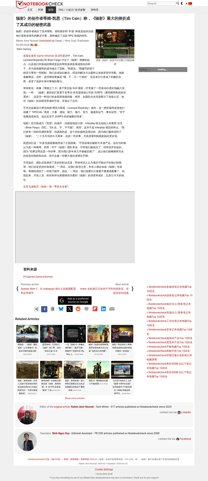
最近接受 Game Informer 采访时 (44, 55)
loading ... (144, 69)
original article (62, 406)
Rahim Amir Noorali (82, 406)
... (39, 44)
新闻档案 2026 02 (89, 459)
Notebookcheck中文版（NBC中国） (45, 459)
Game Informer (44, 276)
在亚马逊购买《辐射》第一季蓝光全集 (45, 186)
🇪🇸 (35, 44)
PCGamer (28, 276)
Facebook (184, 438)
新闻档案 (74, 459)
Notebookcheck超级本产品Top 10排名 (170, 338)
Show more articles (75, 398)
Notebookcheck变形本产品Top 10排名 (170, 342)
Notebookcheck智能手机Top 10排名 (169, 350)
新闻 (50, 9)
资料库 (95, 9)
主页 (29, 9)
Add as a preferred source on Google (73, 300)
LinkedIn (184, 412)
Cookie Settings (104, 469)
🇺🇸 (32, 44)
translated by (47, 40)
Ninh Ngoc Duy (61, 433)
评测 (40, 9)
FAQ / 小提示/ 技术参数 (72, 9)
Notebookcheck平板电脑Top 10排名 (169, 346)
